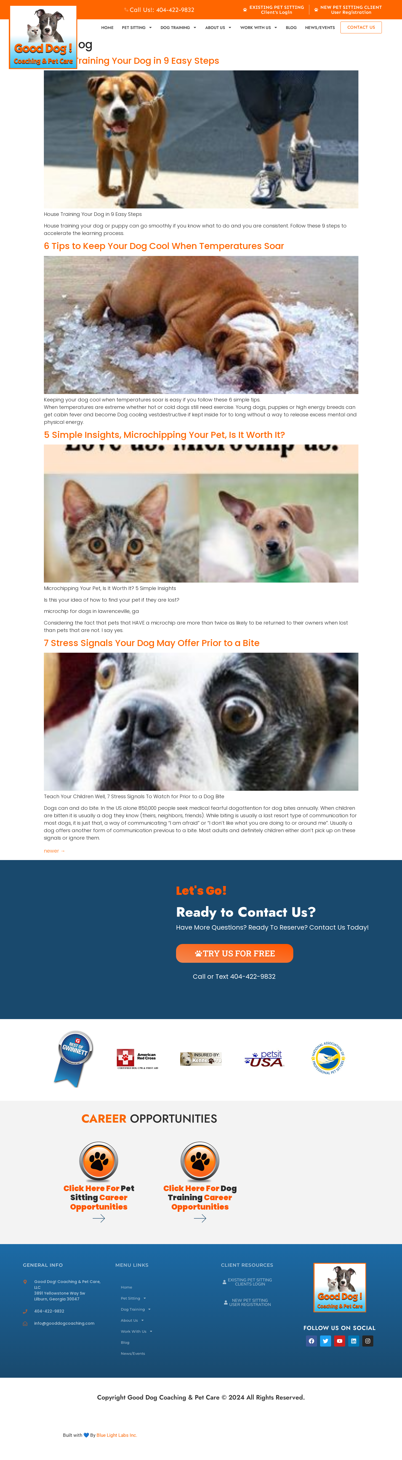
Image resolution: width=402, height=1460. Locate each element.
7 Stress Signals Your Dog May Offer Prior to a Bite (152, 643)
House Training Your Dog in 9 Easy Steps (131, 60)
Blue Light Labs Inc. (117, 1435)
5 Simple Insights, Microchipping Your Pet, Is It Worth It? (164, 435)
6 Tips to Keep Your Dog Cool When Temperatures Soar (164, 246)
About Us (218, 27)
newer (54, 850)
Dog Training (179, 27)
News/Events (320, 27)
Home (107, 27)
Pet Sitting (137, 27)
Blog (291, 27)
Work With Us (259, 27)
